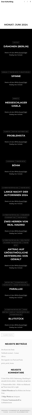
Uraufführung (25, 72)
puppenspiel (10, 161)
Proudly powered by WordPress (16, 410)
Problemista (16, 135)
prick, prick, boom (7, 363)
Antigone (16, 396)
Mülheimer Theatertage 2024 (13, 242)
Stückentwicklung (21, 282)
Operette (16, 98)
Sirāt (29, 381)
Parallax (16, 288)
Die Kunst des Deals (7, 350)
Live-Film (16, 42)
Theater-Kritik (14, 72)
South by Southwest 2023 (20, 131)
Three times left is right (11, 387)
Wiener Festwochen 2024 (21, 285)
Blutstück (16, 318)
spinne (16, 76)
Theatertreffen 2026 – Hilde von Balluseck (16, 384)
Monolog (5, 72)
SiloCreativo (22, 412)
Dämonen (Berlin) (16, 46)
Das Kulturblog (7, 2)
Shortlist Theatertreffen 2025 (19, 312)
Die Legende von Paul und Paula (12, 360)
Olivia (3, 356)
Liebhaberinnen (6, 402)
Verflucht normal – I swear (10, 353)
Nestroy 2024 (9, 282)
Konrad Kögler (23, 53)
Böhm (16, 165)
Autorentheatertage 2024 (10, 187)
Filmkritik (7, 131)
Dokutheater (25, 240)
